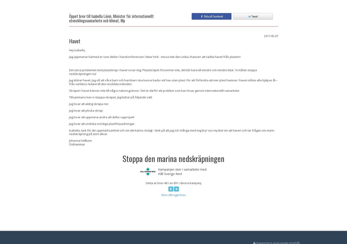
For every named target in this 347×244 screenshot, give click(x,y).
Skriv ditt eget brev (173, 195)
